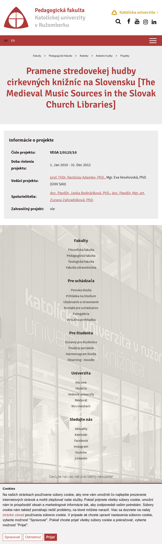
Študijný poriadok (81, 348)
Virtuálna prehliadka (81, 319)
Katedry (84, 55)
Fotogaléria (81, 314)
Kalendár (81, 434)
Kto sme (81, 382)
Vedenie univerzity (81, 394)
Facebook (81, 440)
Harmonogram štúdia (81, 354)
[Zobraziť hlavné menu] (153, 40)
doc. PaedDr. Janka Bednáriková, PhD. (80, 192)
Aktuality (81, 428)
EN (13, 40)
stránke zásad (13, 515)
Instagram (81, 446)
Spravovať (12, 537)
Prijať (50, 537)
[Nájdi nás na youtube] (137, 21)
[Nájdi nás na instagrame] (145, 21)
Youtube (81, 452)
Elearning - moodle (81, 360)
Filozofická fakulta (81, 249)
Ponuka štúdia (81, 290)
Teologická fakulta (81, 261)
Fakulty (37, 55)
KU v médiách (81, 406)
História (81, 388)
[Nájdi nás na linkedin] (154, 21)
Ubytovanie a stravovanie (81, 302)
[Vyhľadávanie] (118, 21)
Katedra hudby (104, 55)
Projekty (124, 55)
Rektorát (81, 400)
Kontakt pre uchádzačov (81, 308)
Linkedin (81, 458)
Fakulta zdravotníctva (81, 267)
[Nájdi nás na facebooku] (128, 21)
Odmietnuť (33, 537)
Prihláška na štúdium (81, 296)
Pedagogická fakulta (60, 55)
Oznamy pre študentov (81, 342)
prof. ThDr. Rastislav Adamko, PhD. (77, 177)
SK (6, 40)
